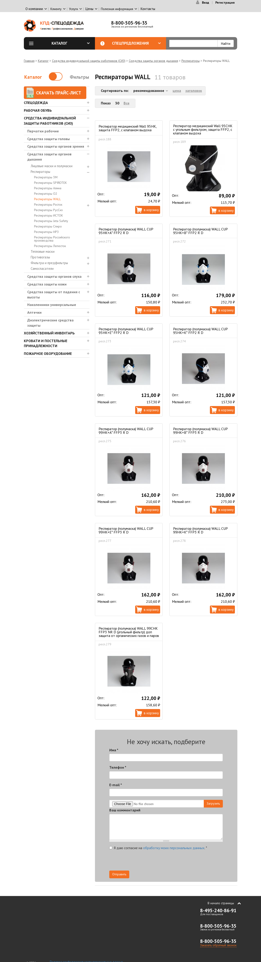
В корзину (151, 209)
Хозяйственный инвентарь (49, 333)
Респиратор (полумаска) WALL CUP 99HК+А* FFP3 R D (126, 431)
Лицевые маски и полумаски (51, 166)
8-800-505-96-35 (129, 23)
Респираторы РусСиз (48, 210)
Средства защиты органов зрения (55, 146)
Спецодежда (36, 102)
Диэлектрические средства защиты (50, 323)
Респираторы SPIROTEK (50, 183)
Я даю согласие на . (158, 848)
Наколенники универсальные (51, 304)
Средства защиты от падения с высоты (53, 294)
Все (126, 103)
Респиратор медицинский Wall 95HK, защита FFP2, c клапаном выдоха (128, 128)
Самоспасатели (42, 268)
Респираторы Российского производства (52, 238)
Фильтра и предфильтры (49, 263)
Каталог (71, 43)
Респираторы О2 (45, 194)
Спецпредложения (136, 43)
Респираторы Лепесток (50, 246)
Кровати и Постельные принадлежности (45, 343)
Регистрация (225, 2)
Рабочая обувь (38, 110)
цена (177, 90)
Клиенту (56, 9)
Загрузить (213, 803)
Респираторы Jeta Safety (51, 221)
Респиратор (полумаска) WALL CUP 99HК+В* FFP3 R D (200, 431)
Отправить (119, 874)
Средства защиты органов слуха (54, 276)
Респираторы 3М (45, 177)
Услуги (73, 9)
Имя (113, 750)
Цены (89, 9)
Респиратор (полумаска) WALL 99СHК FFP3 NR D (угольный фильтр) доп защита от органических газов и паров (129, 632)
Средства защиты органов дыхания (153, 61)
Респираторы (190, 61)
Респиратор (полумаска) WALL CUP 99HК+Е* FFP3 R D (126, 530)
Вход (205, 2)
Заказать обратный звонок (218, 945)
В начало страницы (221, 903)
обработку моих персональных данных (173, 848)
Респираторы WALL (47, 199)
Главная (29, 61)
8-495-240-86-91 (218, 910)
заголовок (193, 90)
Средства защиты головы (48, 138)
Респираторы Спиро (48, 226)
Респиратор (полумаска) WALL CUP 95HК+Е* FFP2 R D (126, 331)
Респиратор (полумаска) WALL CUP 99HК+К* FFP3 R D (200, 530)
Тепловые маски (43, 251)
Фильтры (79, 77)
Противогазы (40, 257)
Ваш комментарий (124, 810)
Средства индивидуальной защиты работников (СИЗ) (88, 61)
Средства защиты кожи (47, 284)
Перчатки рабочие (43, 131)
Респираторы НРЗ (46, 232)
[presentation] (182, 862)
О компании (34, 9)
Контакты (148, 9)
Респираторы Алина (47, 188)
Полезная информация (117, 9)
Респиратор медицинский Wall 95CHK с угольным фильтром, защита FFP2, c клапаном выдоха (202, 129)
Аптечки (34, 312)
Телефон (117, 767)
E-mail (115, 785)
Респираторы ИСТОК (48, 215)
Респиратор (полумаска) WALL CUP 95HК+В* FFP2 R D (200, 231)
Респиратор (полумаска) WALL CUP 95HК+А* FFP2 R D (126, 231)
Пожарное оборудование (48, 353)
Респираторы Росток (48, 204)
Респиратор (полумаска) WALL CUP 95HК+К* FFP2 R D (200, 331)
